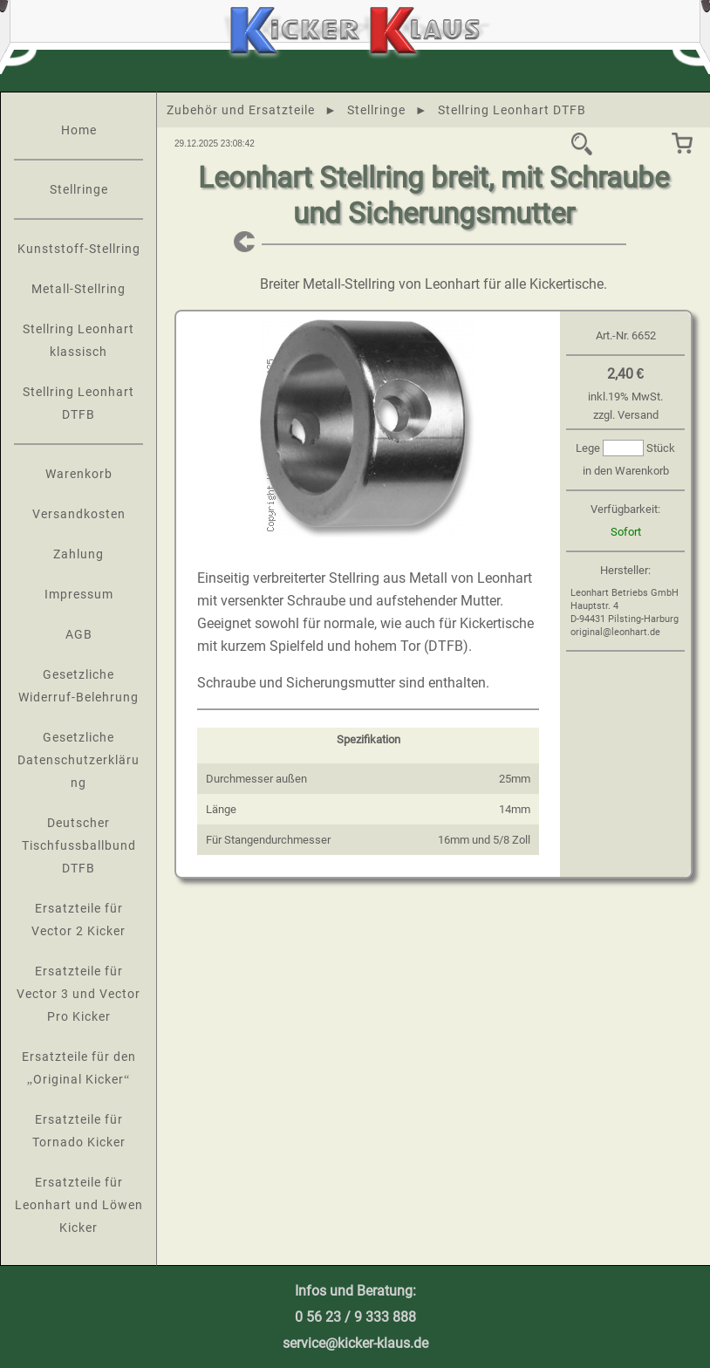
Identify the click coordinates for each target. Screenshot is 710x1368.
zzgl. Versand (626, 414)
